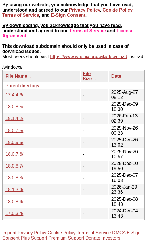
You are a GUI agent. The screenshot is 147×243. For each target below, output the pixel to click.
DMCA (118, 232)
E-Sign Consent (68, 15)
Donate (92, 238)
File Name (16, 76)
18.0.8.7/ (14, 166)
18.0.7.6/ (14, 154)
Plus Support (34, 238)
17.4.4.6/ (14, 94)
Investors (111, 238)
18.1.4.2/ (14, 118)
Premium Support (66, 238)
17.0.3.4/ (14, 213)
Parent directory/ (22, 85)
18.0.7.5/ (14, 130)
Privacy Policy (84, 9)
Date (116, 76)
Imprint (9, 232)
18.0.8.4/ (14, 201)
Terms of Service (20, 15)
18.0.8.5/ (14, 106)
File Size (87, 76)
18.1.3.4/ (14, 189)
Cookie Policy (117, 9)
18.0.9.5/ (14, 142)
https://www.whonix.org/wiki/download (88, 56)
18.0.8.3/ (14, 177)
